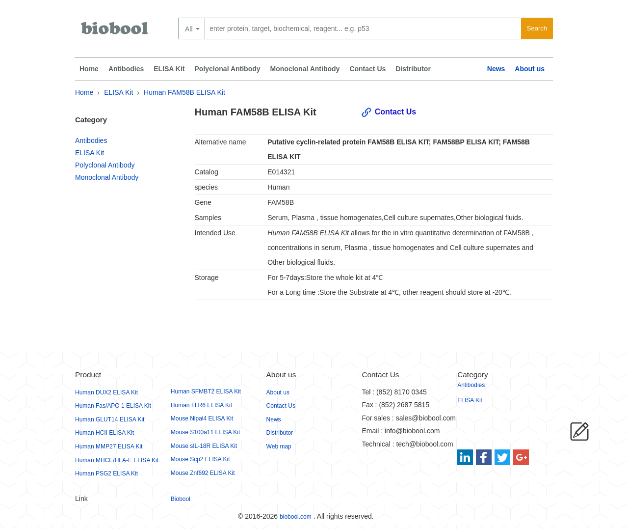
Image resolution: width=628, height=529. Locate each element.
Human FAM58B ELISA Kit (184, 92)
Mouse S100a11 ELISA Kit (205, 432)
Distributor (413, 69)
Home (89, 69)
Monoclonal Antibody (305, 69)
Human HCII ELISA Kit (104, 432)
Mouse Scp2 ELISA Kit (200, 459)
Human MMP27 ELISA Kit (108, 446)
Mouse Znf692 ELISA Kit (203, 473)
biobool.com (296, 516)
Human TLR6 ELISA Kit (201, 405)
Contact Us (367, 69)
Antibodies (126, 69)
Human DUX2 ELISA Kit (106, 392)
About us (530, 69)
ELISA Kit (169, 69)
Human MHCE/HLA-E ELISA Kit (116, 460)
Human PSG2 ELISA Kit (106, 473)
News (496, 69)
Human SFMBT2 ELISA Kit (206, 391)
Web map (278, 446)
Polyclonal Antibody (228, 69)
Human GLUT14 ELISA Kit (109, 419)
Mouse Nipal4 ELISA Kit (202, 418)
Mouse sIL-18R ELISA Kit (204, 446)
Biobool (180, 499)
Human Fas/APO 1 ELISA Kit (113, 405)
